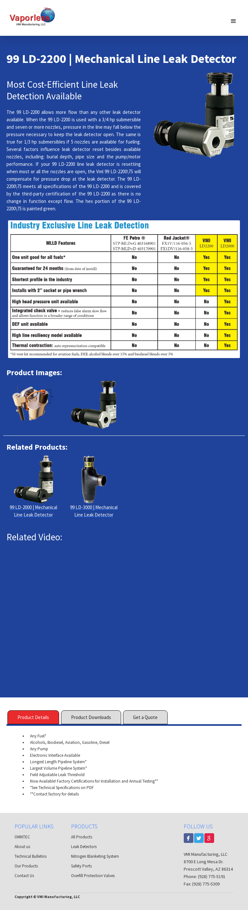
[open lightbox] (33, 405)
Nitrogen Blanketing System (95, 856)
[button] (233, 21)
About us (22, 846)
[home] (32, 16)
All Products (81, 837)
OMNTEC (22, 837)
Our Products (26, 866)
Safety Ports (81, 866)
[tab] (33, 717)
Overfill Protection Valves (93, 875)
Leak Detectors (84, 846)
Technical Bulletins (30, 856)
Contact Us (24, 875)
